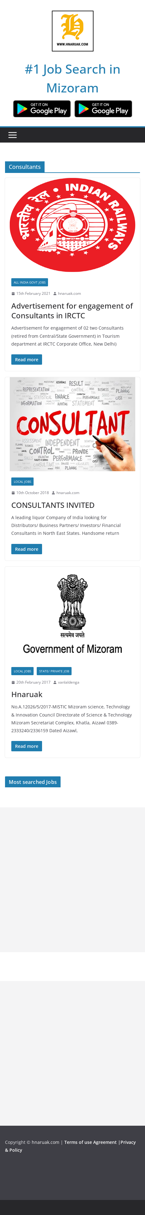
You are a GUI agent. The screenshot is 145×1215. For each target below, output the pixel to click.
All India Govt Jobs (30, 282)
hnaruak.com (69, 293)
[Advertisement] (72, 879)
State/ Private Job (54, 671)
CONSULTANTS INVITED (53, 505)
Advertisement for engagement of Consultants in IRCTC (72, 310)
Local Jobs (22, 481)
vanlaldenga (68, 682)
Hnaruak (26, 694)
